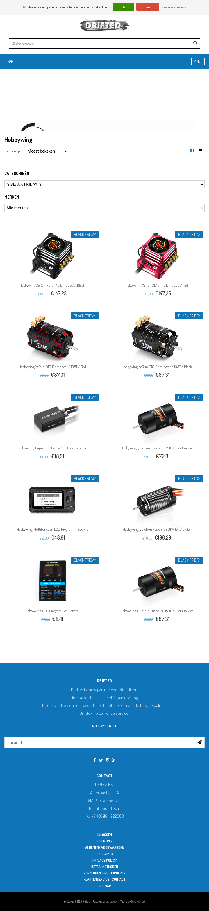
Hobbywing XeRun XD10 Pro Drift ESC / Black (52, 285)
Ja (123, 7)
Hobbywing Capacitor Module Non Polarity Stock (52, 448)
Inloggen (104, 835)
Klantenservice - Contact (104, 879)
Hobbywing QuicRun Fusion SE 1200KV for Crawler (157, 448)
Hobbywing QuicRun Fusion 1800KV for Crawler (157, 529)
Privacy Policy (104, 860)
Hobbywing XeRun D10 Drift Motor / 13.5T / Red (52, 366)
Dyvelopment (138, 901)
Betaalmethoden (104, 866)
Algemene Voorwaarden (104, 847)
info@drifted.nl (108, 808)
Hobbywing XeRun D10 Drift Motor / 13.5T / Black (157, 366)
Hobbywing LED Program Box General (52, 610)
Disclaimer (104, 854)
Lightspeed (112, 901)
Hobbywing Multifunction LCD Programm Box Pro (52, 529)
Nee (147, 7)
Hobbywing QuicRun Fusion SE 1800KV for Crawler (156, 610)
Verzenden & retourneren (105, 873)
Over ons (104, 841)
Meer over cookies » (173, 7)
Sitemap (104, 886)
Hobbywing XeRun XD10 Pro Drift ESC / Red (156, 285)
